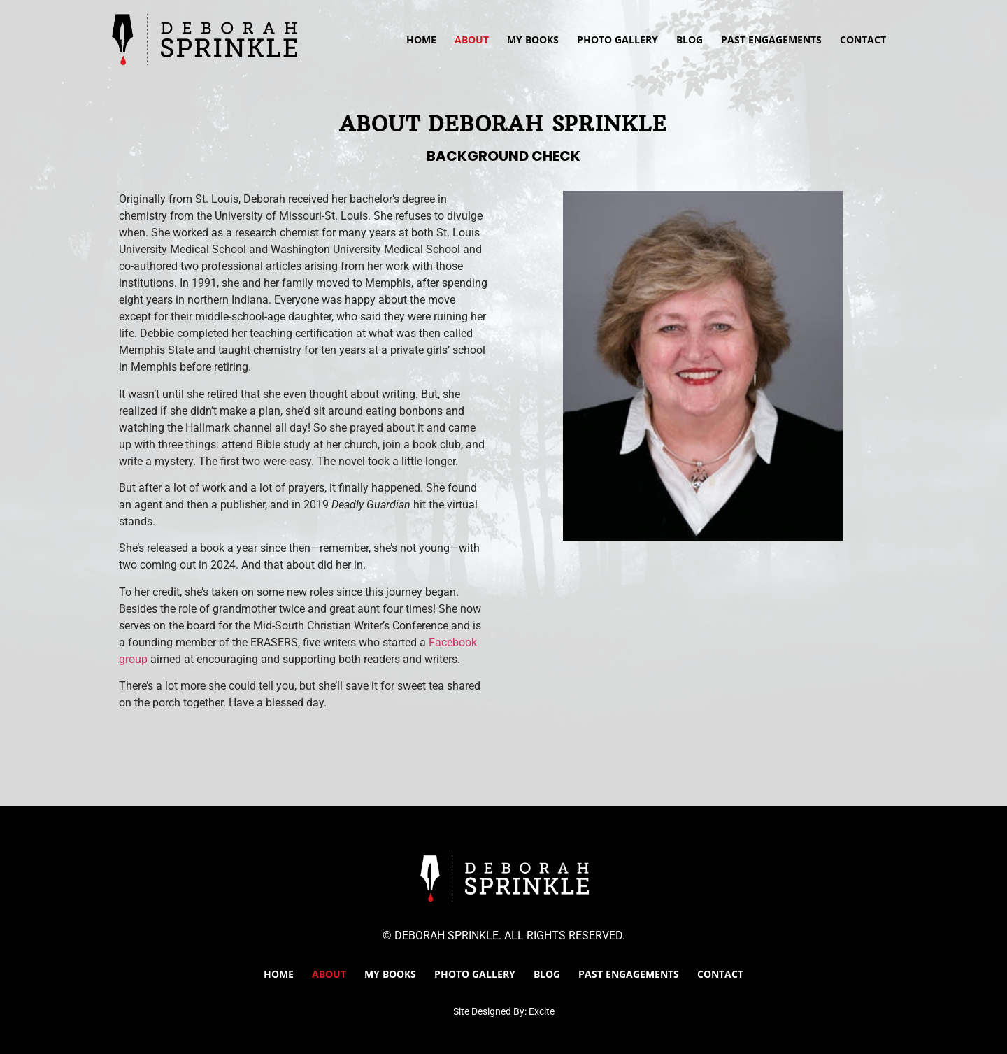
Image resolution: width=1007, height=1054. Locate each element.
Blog (689, 39)
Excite (542, 1011)
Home (421, 39)
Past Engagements (771, 39)
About (472, 39)
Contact (863, 39)
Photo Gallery (617, 39)
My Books (533, 39)
